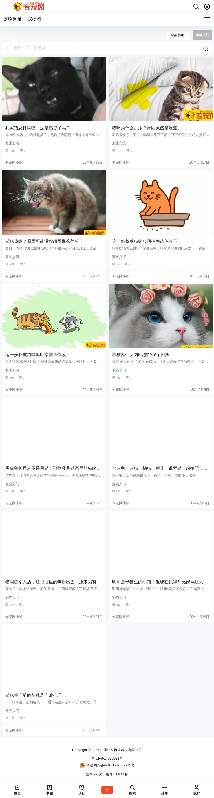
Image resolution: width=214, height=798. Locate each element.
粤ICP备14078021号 (107, 758)
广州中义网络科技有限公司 (120, 750)
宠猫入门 (119, 370)
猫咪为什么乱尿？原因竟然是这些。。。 (151, 127)
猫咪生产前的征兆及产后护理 (33, 695)
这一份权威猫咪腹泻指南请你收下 (144, 241)
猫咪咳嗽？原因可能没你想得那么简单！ (44, 241)
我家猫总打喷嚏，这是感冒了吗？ (37, 127)
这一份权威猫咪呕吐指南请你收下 (37, 354)
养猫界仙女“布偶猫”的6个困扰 (140, 354)
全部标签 (177, 35)
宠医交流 (12, 143)
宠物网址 (12, 18)
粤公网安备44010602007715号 (106, 765)
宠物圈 (34, 18)
